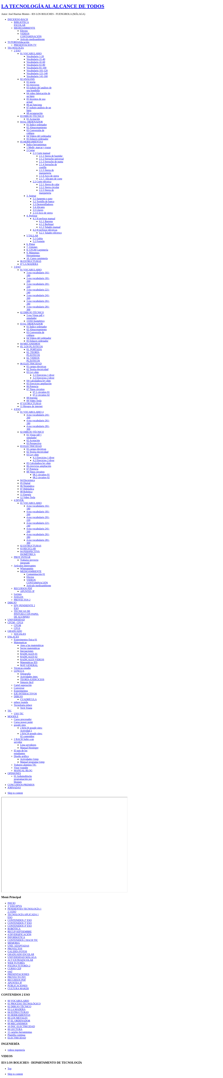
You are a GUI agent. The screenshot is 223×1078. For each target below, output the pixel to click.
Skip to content (15, 793)
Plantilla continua (16, 1035)
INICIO (11, 903)
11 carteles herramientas (20, 1032)
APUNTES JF (15, 982)
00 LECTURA (15, 1029)
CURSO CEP (14, 968)
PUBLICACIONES (17, 985)
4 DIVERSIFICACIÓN (19, 934)
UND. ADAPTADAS (18, 945)
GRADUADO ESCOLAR (21, 954)
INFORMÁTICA (16, 937)
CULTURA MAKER (18, 988)
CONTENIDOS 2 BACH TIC (23, 940)
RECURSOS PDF (17, 980)
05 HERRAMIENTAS (19, 1015)
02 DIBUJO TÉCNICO (19, 1006)
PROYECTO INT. (17, 977)
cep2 (10, 971)
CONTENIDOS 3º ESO (20, 923)
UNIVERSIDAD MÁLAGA (22, 957)
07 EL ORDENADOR (19, 1020)
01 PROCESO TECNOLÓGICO (24, 1003)
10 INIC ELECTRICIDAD (21, 1026)
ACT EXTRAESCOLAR (20, 960)
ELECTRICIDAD (17, 1037)
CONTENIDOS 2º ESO (20, 920)
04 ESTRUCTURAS (18, 1012)
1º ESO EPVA (15, 906)
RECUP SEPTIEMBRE (20, 931)
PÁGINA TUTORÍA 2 (19, 965)
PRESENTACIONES (18, 974)
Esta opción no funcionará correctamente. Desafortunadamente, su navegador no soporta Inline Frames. (64, 844)
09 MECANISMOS (18, 1023)
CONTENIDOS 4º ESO (20, 926)
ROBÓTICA (14, 928)
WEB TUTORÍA (16, 963)
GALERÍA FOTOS (17, 951)
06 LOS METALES (18, 1018)
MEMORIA (14, 943)
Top (10, 1068)
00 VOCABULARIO (18, 1000)
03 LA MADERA (17, 1009)
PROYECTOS (15, 948)
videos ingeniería (16, 1050)
